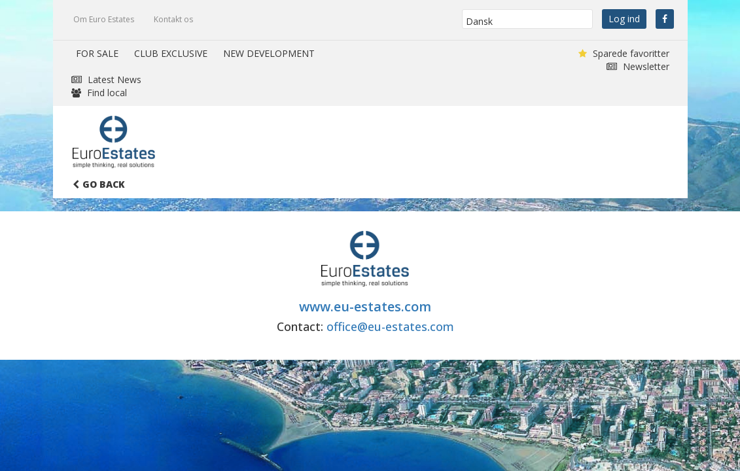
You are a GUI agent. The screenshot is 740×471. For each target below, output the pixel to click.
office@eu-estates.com (390, 326)
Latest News (106, 79)
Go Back (99, 184)
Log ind (624, 18)
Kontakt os (173, 19)
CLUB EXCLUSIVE (170, 53)
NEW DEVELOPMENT (269, 53)
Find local (99, 92)
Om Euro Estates (103, 19)
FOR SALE (97, 53)
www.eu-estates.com (365, 306)
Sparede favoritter (623, 53)
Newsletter (638, 66)
